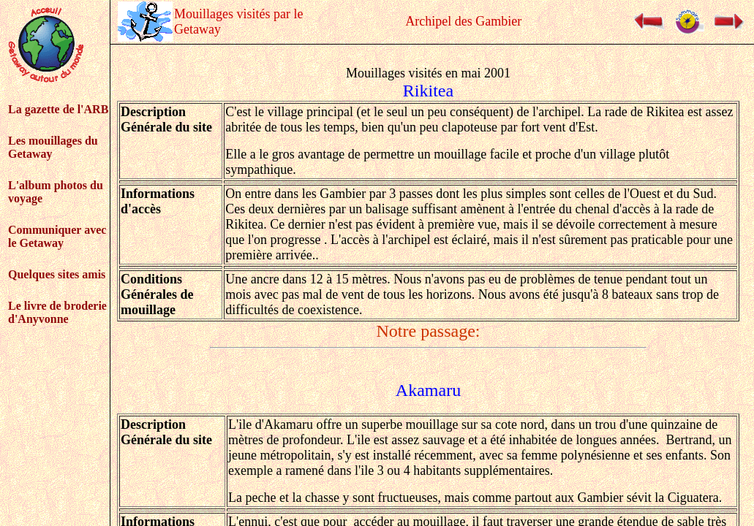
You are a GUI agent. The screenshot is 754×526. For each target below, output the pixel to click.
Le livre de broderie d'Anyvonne (57, 312)
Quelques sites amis (56, 274)
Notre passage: (428, 330)
